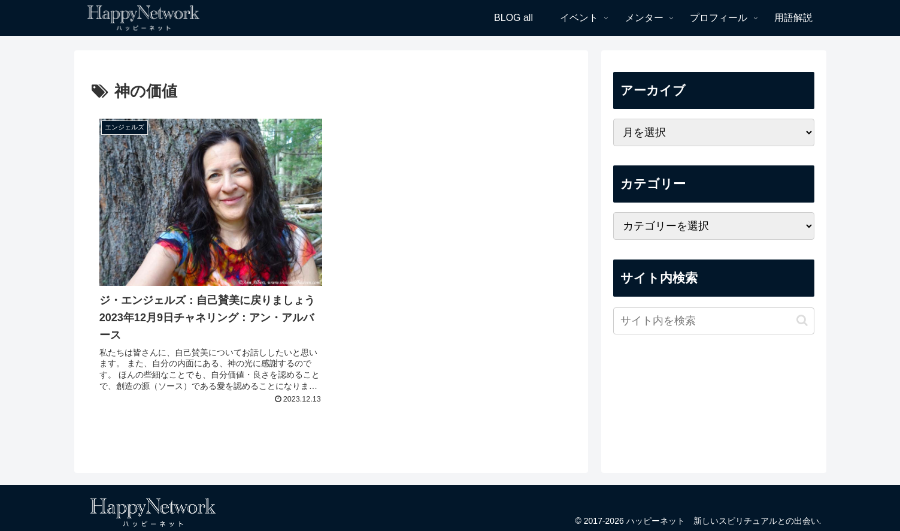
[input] (713, 320)
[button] (802, 320)
